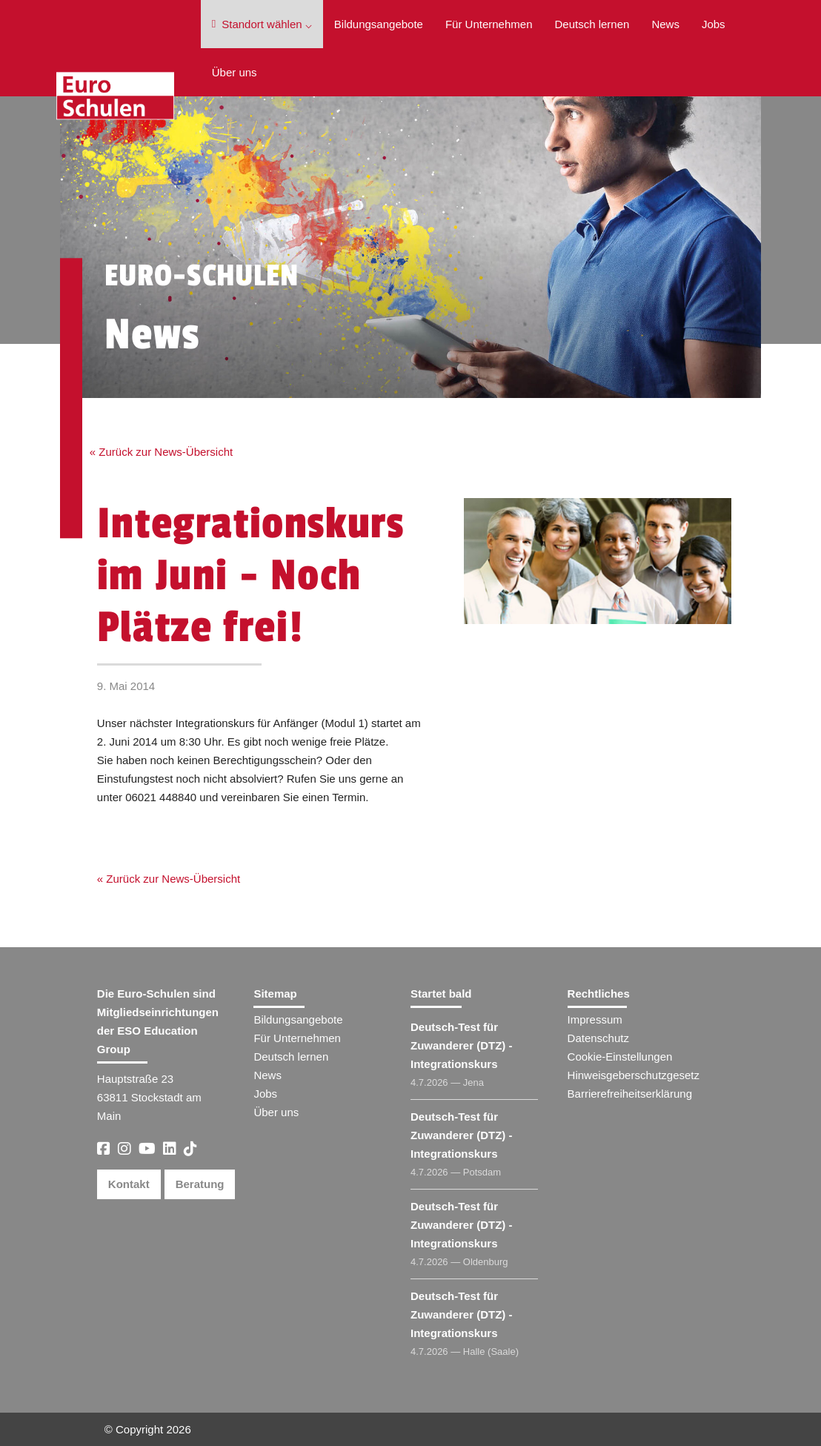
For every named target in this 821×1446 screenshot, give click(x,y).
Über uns (234, 72)
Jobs (713, 24)
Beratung (200, 1184)
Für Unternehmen (489, 24)
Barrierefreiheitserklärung (630, 1093)
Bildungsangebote (378, 24)
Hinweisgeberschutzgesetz (633, 1075)
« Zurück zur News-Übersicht (161, 451)
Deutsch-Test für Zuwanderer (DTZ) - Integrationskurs (461, 1045)
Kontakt (129, 1184)
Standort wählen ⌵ (262, 24)
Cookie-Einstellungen (620, 1056)
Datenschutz (598, 1038)
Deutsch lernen (591, 24)
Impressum (595, 1019)
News (665, 24)
